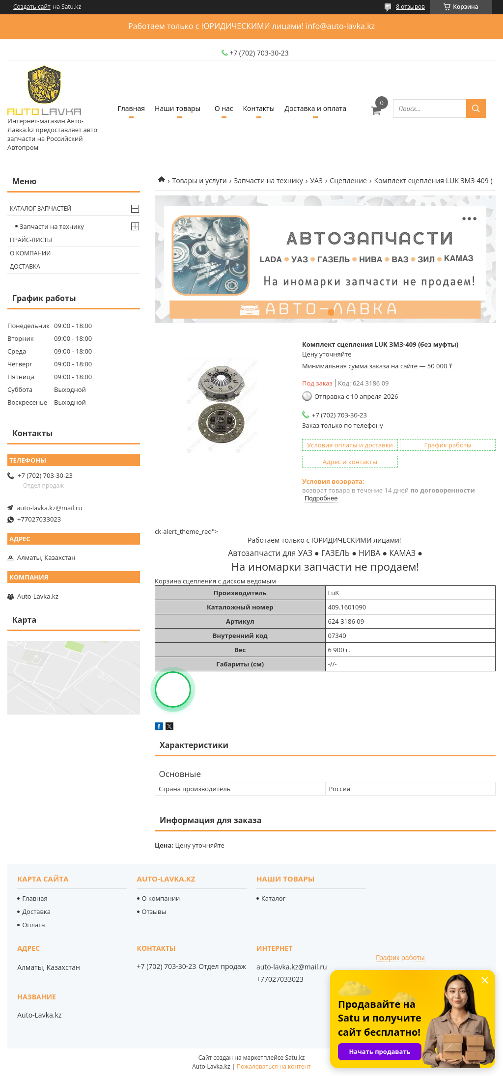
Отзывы (154, 911)
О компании (30, 253)
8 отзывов (410, 6)
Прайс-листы (31, 240)
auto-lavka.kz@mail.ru (49, 508)
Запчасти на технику (268, 180)
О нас (224, 108)
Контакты (259, 108)
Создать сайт (32, 6)
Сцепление (348, 180)
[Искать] (476, 108)
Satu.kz (295, 1057)
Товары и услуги (199, 180)
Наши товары (177, 108)
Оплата (33, 924)
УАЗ (316, 180)
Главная (131, 108)
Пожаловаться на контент (273, 1066)
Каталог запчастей (40, 208)
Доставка (25, 266)
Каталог (273, 898)
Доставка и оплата (315, 108)
